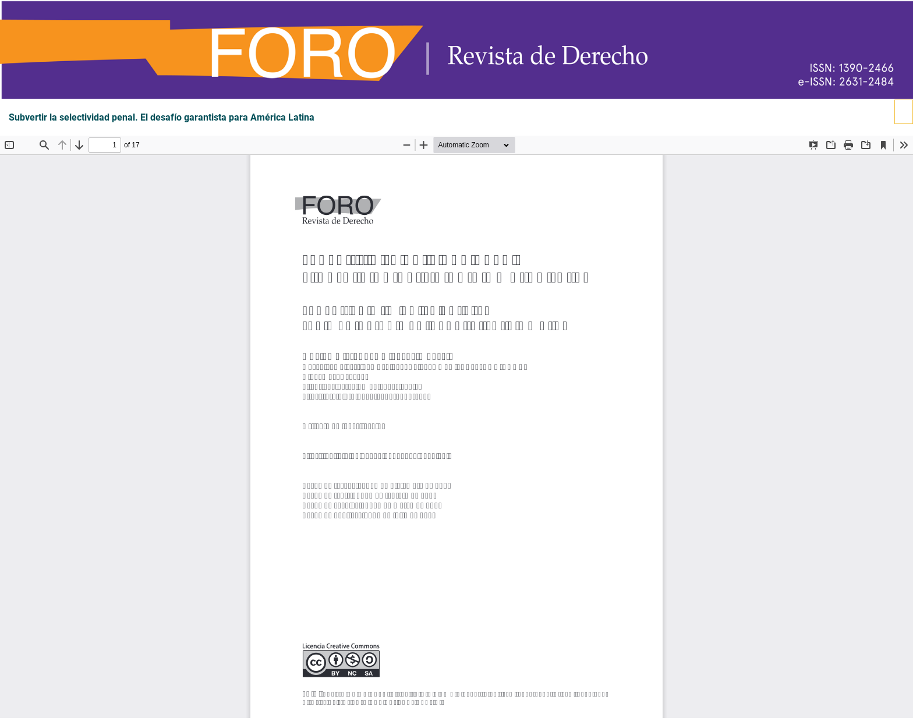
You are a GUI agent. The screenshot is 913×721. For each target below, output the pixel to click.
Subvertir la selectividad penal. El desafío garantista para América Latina (161, 117)
